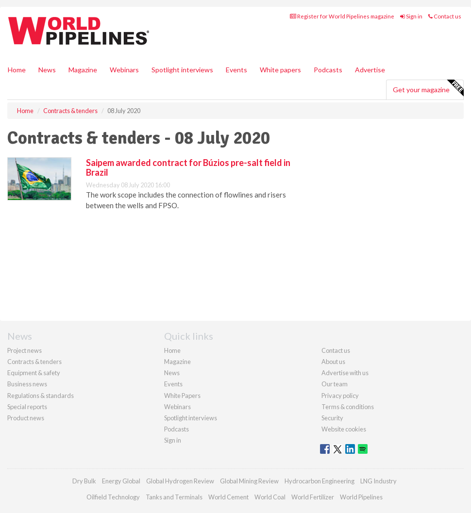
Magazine (82, 70)
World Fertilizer (312, 497)
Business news (27, 384)
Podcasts (328, 70)
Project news (24, 350)
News (172, 373)
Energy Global (121, 481)
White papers (280, 70)
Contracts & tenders (34, 361)
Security (332, 418)
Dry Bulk (84, 481)
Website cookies (343, 429)
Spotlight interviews (182, 70)
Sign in (411, 16)
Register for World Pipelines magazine (342, 16)
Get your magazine (428, 88)
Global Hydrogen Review (180, 481)
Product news (25, 418)
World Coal (270, 497)
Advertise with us (345, 373)
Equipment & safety (33, 373)
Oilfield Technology (113, 497)
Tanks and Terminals (174, 497)
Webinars (124, 70)
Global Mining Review (249, 481)
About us (333, 361)
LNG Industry (378, 481)
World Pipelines (361, 497)
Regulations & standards (40, 395)
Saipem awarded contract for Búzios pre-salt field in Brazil (188, 167)
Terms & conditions (347, 407)
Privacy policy (340, 395)
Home (17, 70)
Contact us (444, 16)
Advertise (370, 70)
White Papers (182, 395)
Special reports (27, 407)
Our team (334, 384)
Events (236, 70)
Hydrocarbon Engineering (319, 481)
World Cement (228, 497)
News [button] (47, 70)
